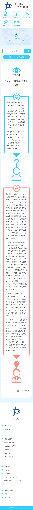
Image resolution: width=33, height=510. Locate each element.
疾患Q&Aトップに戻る (16, 57)
